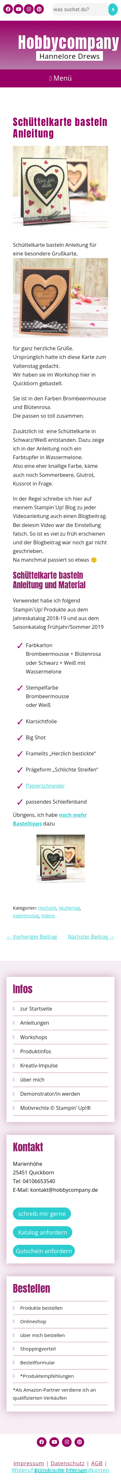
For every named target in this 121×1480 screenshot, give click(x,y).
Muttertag (69, 908)
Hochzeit (47, 908)
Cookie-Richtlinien (62, 1470)
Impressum (29, 1463)
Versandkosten (89, 1470)
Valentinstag (26, 916)
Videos (48, 916)
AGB (97, 1463)
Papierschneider (45, 785)
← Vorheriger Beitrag (31, 936)
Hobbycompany (68, 42)
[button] (60, 79)
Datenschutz (68, 1463)
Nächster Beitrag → (91, 936)
